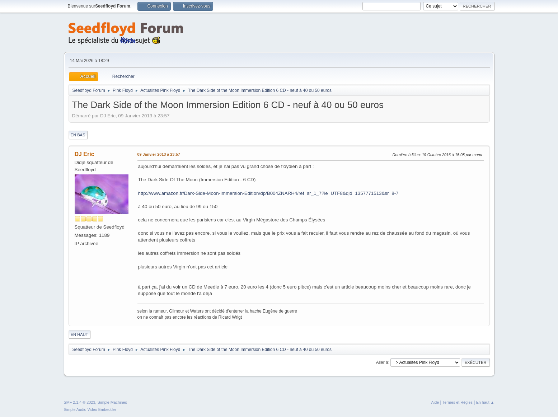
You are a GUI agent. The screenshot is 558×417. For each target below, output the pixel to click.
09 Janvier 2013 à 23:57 (158, 154)
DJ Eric (84, 154)
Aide (435, 402)
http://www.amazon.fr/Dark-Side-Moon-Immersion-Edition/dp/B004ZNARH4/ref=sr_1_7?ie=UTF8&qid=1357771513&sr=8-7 (268, 193)
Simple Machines (112, 402)
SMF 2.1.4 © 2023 (79, 402)
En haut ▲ (485, 402)
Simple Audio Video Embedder (90, 409)
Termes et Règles (457, 402)
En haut (79, 334)
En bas (78, 135)
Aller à (382, 362)
